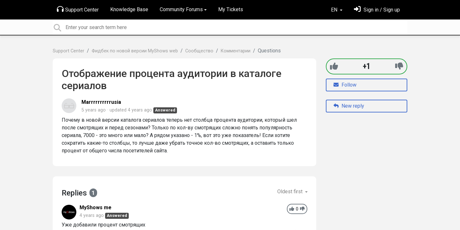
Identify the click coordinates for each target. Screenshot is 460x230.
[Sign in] (376, 9)
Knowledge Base (129, 9)
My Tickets (230, 9)
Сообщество (199, 51)
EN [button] (335, 10)
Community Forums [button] (181, 9)
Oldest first (290, 191)
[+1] (334, 66)
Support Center (78, 9)
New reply (349, 106)
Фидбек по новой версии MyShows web (135, 51)
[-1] (399, 66)
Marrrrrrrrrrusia (101, 102)
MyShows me (95, 207)
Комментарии (235, 51)
